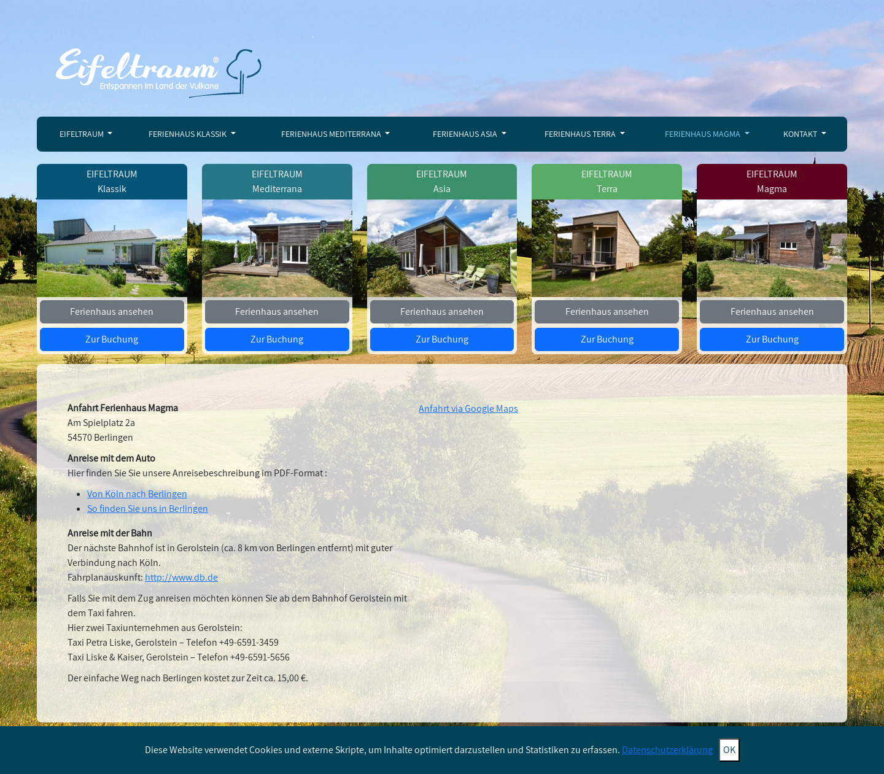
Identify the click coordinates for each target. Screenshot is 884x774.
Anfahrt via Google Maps (468, 408)
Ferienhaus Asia (466, 133)
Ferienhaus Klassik (188, 133)
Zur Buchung (111, 339)
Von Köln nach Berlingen (137, 493)
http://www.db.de (181, 577)
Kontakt (801, 133)
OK (729, 749)
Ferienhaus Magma (703, 133)
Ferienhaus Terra (581, 133)
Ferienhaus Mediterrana (332, 133)
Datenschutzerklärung (667, 749)
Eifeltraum (83, 133)
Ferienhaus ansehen (111, 311)
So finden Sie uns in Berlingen (147, 508)
